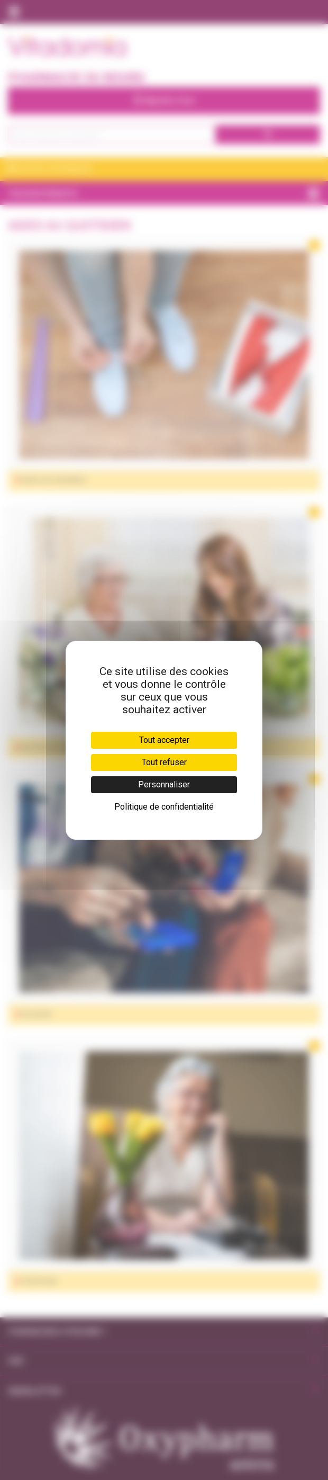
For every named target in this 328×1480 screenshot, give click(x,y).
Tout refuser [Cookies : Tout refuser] (164, 762)
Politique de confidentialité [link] (164, 807)
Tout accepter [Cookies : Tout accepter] (164, 740)
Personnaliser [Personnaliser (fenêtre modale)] (164, 784)
